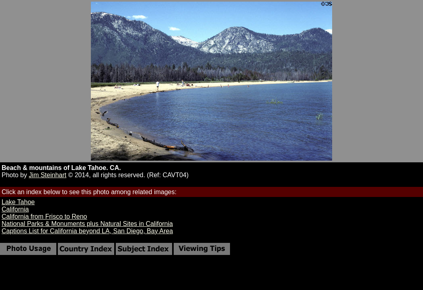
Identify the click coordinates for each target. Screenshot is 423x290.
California (15, 209)
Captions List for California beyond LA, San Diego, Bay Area (87, 231)
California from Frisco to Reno (44, 216)
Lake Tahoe (18, 202)
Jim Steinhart (47, 175)
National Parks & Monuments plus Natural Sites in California (87, 223)
